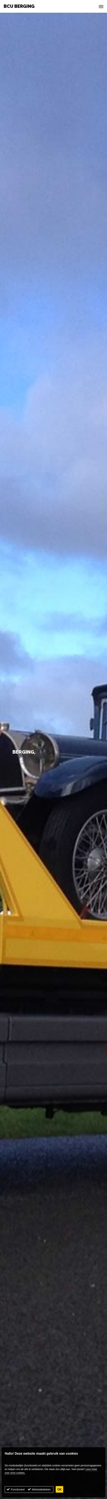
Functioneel (18, 1489)
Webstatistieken (41, 1489)
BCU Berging (19, 6)
